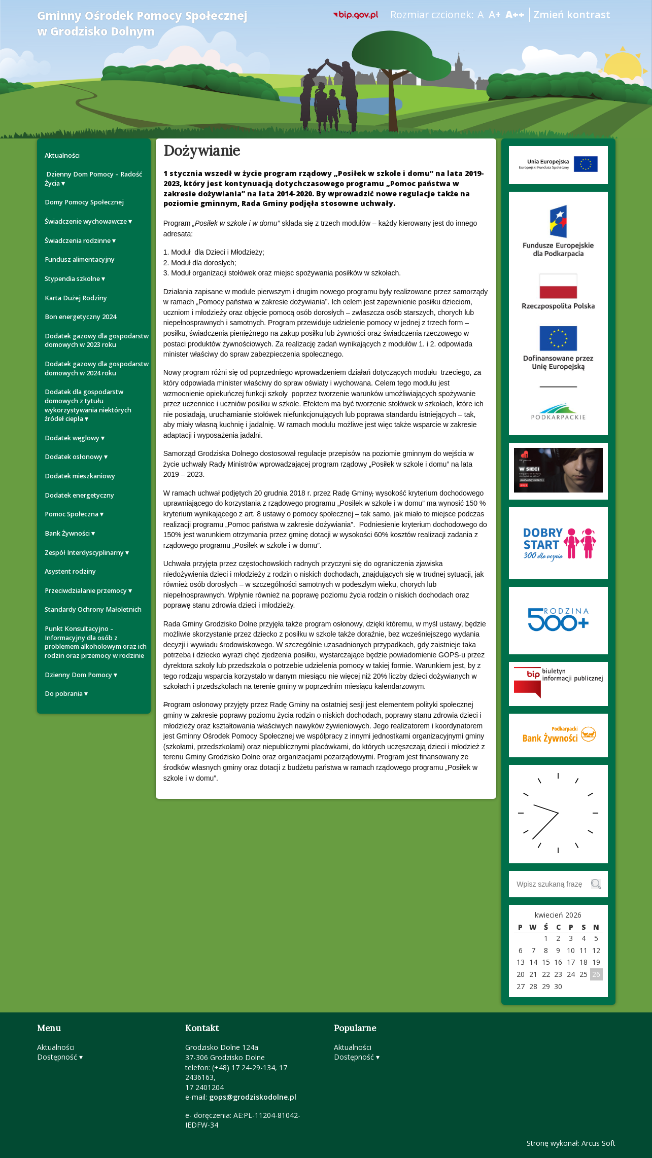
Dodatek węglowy (72, 438)
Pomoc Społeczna (71, 514)
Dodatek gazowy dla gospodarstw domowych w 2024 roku (97, 368)
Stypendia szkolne (72, 278)
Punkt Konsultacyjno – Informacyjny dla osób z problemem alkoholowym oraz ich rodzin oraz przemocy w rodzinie (96, 642)
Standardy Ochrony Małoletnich (93, 609)
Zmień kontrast (571, 14)
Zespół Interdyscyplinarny (84, 552)
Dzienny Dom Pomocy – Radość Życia (93, 179)
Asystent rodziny (70, 571)
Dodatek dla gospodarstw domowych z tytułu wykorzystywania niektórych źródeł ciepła (88, 405)
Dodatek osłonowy (73, 456)
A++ (515, 14)
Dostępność (57, 1057)
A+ (495, 14)
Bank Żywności (67, 533)
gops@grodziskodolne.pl (252, 1097)
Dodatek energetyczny (79, 495)
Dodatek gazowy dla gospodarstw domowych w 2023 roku (97, 340)
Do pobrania (64, 693)
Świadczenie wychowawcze (86, 221)
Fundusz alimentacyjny (80, 259)
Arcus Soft (598, 1143)
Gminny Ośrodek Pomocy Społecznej (142, 23)
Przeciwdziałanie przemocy (86, 590)
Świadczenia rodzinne (78, 240)
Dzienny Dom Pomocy (78, 675)
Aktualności (62, 155)
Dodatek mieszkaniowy (80, 476)
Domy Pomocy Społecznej (84, 202)
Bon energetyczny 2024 (80, 316)
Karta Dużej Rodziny (76, 298)
